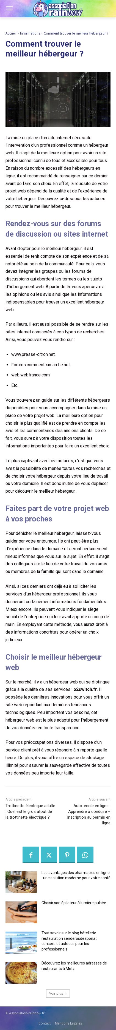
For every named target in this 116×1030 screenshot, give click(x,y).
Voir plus (58, 993)
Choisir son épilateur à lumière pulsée (74, 903)
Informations (30, 33)
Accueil (10, 33)
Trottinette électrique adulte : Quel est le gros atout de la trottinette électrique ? (30, 811)
